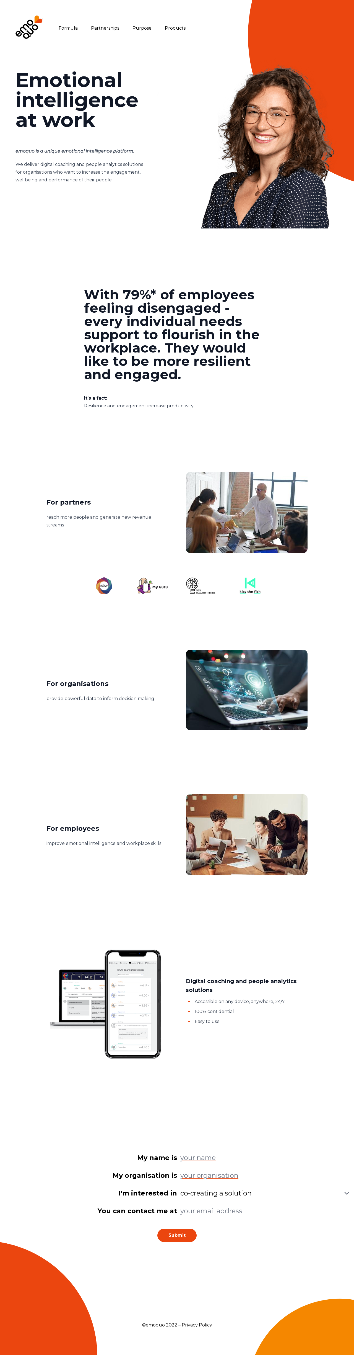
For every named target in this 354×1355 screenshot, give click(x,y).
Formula (68, 28)
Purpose (142, 28)
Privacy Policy (197, 1325)
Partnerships (105, 28)
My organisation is (145, 1175)
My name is (157, 1158)
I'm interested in (148, 1193)
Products (175, 28)
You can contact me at (137, 1211)
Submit (177, 1235)
